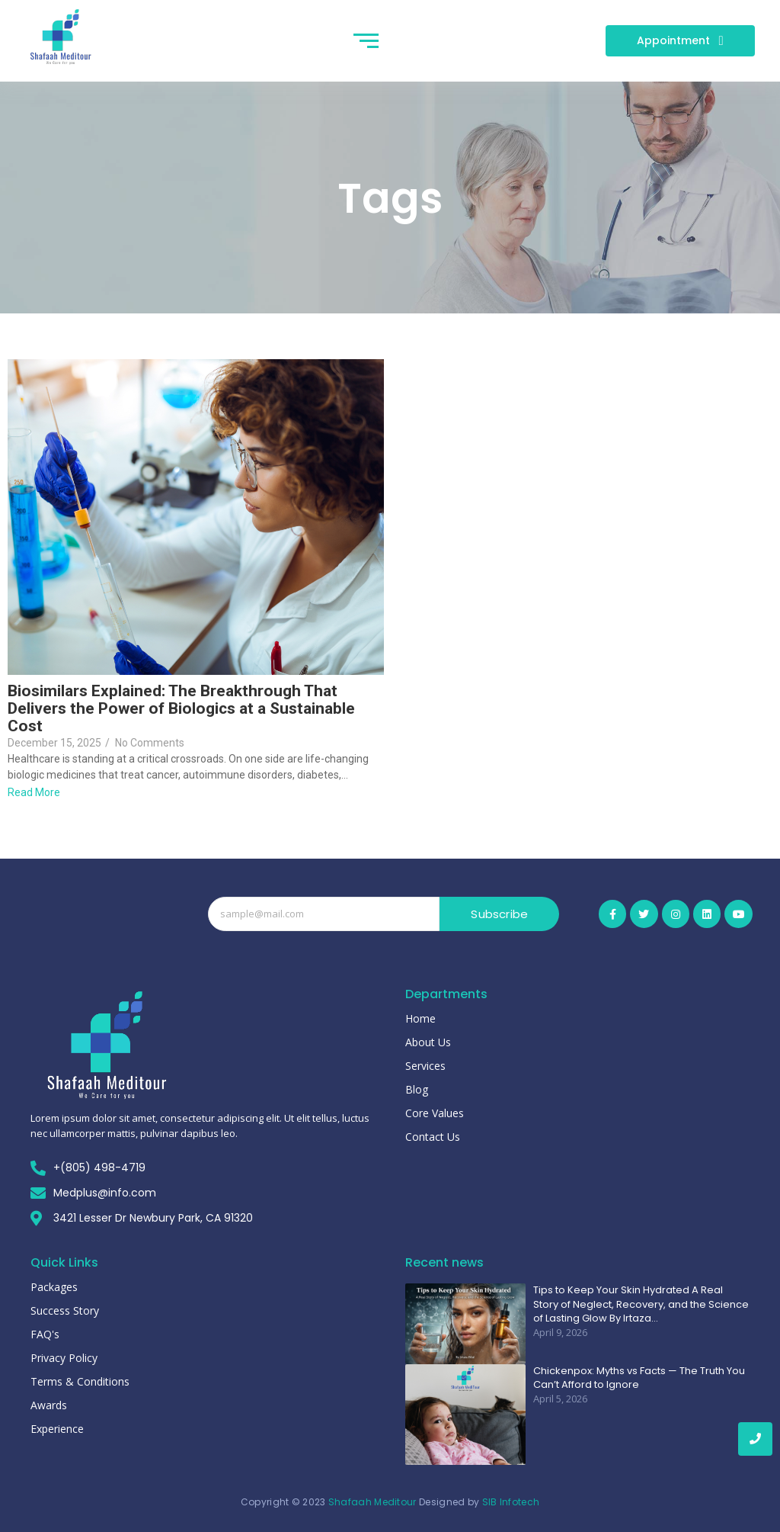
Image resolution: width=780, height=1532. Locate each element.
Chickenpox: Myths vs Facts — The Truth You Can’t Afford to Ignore (639, 1378)
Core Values (434, 1113)
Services (425, 1065)
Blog (416, 1089)
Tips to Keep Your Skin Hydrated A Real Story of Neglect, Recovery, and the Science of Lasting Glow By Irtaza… (641, 1304)
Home (420, 1018)
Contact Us (432, 1136)
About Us (428, 1042)
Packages (54, 1287)
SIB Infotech (511, 1501)
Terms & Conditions (79, 1381)
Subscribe (499, 914)
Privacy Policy (64, 1358)
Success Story (64, 1310)
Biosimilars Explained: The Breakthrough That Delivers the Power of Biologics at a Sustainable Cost (181, 708)
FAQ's (44, 1334)
